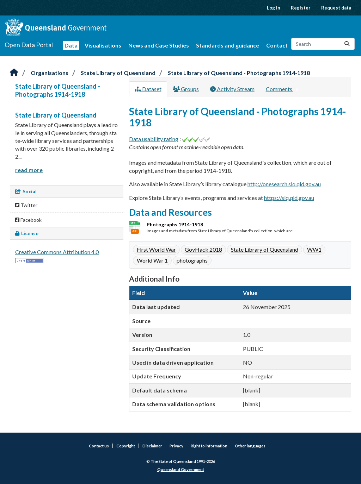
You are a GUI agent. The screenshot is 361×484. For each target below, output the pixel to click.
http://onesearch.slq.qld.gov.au (284, 184)
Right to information (209, 446)
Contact (277, 45)
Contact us (99, 446)
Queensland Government (180, 469)
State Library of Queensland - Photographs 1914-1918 (239, 72)
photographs (192, 260)
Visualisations (103, 45)
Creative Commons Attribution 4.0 (57, 252)
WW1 (314, 249)
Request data (336, 8)
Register (301, 8)
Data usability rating (153, 139)
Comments (283, 89)
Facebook (28, 220)
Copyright (125, 446)
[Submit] (347, 44)
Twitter (26, 205)
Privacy (176, 446)
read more (29, 169)
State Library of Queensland (118, 72)
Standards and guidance (227, 45)
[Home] (14, 72)
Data (71, 45)
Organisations (49, 72)
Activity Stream (232, 89)
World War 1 (152, 260)
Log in (273, 8)
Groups (186, 89)
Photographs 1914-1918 (175, 224)
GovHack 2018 (203, 249)
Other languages (250, 446)
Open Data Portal (29, 45)
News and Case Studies (158, 45)
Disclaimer (152, 446)
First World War (156, 249)
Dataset (148, 89)
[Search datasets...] (323, 44)
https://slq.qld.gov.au (289, 197)
